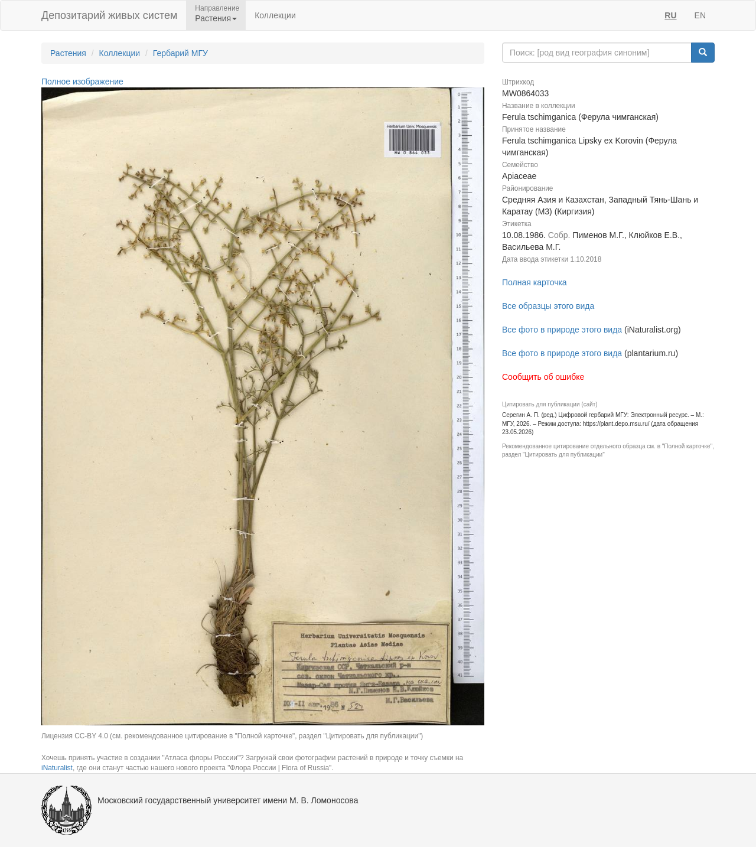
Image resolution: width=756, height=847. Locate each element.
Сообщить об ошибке (543, 377)
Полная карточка (534, 282)
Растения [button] (216, 18)
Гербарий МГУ (180, 53)
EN (700, 15)
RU (670, 15)
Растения (68, 53)
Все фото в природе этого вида (562, 329)
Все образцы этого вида (548, 306)
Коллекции (275, 15)
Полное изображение (82, 81)
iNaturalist (57, 768)
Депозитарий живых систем (109, 15)
